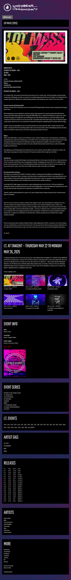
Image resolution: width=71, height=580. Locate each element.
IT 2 (5, 471)
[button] (7, 17)
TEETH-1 (20, 487)
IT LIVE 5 (20, 483)
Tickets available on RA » (10, 272)
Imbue (5, 403)
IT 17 (5, 501)
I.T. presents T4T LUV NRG (32, 308)
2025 (8, 424)
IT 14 (5, 495)
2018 (32, 424)
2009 (60, 424)
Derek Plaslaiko (8, 524)
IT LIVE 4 (20, 481)
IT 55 (19, 473)
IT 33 (9, 499)
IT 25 (9, 483)
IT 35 (14, 469)
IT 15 (5, 497)
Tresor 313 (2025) (8, 308)
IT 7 (5, 481)
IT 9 (5, 485)
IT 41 (14, 479)
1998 (26, 427)
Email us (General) (8, 566)
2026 (5, 424)
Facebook (6, 555)
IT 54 (19, 471)
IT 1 (4, 469)
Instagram (6, 553)
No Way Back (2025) (52, 289)
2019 (28, 424)
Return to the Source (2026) (12, 393)
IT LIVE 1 (20, 475)
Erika (5, 451)
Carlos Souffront (8, 522)
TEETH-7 (20, 499)
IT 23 (9, 479)
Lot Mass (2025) (8, 289)
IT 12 (5, 491)
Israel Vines (7, 530)
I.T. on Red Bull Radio (10, 405)
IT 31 (9, 495)
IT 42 (14, 481)
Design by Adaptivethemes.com (63, 578)
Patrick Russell (7, 532)
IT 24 (9, 481)
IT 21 (9, 475)
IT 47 (14, 491)
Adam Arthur (7, 518)
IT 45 (14, 487)
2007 (5, 427)
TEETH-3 (20, 491)
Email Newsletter (8, 572)
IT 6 (5, 479)
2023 (15, 424)
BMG (5, 448)
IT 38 (14, 473)
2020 (25, 424)
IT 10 (5, 487)
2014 (44, 424)
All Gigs (6, 443)
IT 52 (14, 501)
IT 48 (14, 493)
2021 (22, 424)
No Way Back (7, 399)
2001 (23, 427)
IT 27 (9, 487)
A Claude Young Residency (12, 407)
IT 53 (19, 469)
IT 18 (9, 469)
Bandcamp (6, 549)
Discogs (6, 561)
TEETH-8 (20, 501)
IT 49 (14, 495)
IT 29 (9, 491)
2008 (64, 424)
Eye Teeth (6, 409)
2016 (38, 424)
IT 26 (9, 485)
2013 (48, 424)
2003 (15, 427)
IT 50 (14, 497)
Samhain (6, 401)
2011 (54, 424)
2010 (57, 424)
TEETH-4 (20, 493)
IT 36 (14, 471)
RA (4, 559)
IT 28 (9, 489)
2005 (12, 427)
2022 (18, 424)
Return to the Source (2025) (11, 343)
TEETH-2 (20, 489)
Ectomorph (7, 446)
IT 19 (9, 471)
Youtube (6, 557)
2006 (8, 427)
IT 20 (9, 473)
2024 (12, 424)
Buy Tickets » (8, 347)
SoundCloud (7, 551)
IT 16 (5, 499)
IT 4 (5, 475)
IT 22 (9, 477)
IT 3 (5, 473)
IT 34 (9, 501)
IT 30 (9, 493)
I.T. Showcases (8, 395)
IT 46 (14, 489)
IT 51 (14, 499)
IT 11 (5, 489)
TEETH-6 (20, 497)
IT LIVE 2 (20, 477)
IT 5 (5, 477)
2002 (19, 427)
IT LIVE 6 (20, 485)
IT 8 (5, 483)
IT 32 (9, 497)
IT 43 (14, 483)
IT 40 (14, 477)
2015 (41, 424)
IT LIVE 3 (20, 479)
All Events (31, 427)
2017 (35, 424)
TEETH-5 (20, 495)
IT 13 (5, 493)
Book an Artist (7, 568)
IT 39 (14, 475)
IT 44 (14, 485)
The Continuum (8, 397)
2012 (51, 424)
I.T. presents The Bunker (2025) (33, 289)
